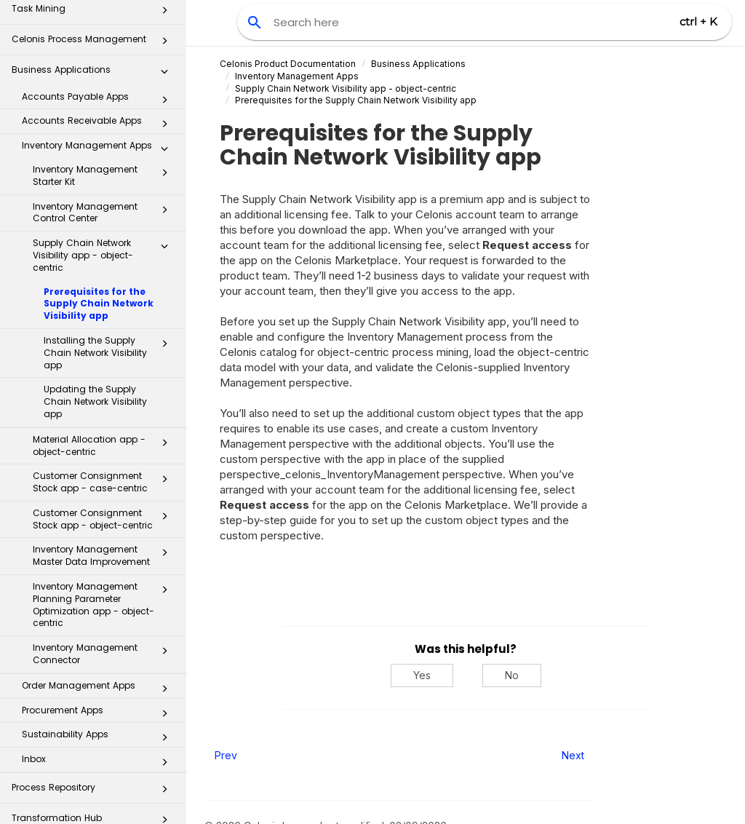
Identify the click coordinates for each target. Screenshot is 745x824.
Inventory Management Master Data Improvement (104, 470)
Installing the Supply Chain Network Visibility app (110, 267)
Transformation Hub (94, 737)
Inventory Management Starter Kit (104, 90)
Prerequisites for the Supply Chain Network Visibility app (99, 218)
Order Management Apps (99, 603)
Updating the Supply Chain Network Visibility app (95, 316)
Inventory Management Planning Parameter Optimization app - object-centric (104, 519)
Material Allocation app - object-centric (104, 360)
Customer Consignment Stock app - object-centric (104, 433)
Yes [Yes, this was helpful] (422, 675)
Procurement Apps (99, 628)
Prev (226, 755)
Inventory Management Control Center (104, 127)
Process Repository (94, 706)
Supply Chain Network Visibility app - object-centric (104, 170)
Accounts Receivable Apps (99, 38)
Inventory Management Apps (99, 63)
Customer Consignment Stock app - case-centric (104, 396)
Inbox (99, 676)
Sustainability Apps (99, 652)
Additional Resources (94, 797)
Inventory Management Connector (104, 568)
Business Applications (418, 63)
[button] (164, 17)
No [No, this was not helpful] (512, 675)
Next (573, 755)
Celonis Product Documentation (288, 63)
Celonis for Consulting (94, 767)
